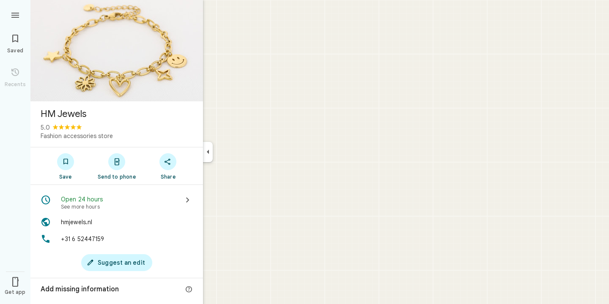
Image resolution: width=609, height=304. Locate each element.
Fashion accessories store (77, 136)
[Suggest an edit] (116, 262)
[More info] (189, 290)
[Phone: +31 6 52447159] (116, 239)
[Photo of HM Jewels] (116, 50)
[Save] (65, 166)
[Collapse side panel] (208, 152)
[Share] (168, 166)
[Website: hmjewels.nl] (116, 222)
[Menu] (15, 14)
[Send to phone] (116, 166)
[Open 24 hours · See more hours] (116, 203)
